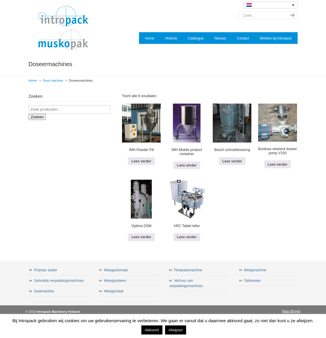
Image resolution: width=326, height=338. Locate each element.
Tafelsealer (252, 281)
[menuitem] (270, 4)
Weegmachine (255, 270)
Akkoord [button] (152, 330)
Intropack (65, 28)
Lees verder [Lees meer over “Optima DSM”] (141, 237)
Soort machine (53, 80)
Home (32, 80)
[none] (270, 4)
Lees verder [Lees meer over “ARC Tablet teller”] (187, 237)
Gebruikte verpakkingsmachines (59, 281)
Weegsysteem (115, 281)
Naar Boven (291, 311)
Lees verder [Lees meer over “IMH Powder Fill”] (141, 161)
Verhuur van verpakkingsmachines (186, 283)
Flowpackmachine (188, 270)
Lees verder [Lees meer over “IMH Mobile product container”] (187, 165)
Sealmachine (44, 291)
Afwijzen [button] (176, 330)
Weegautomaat (116, 270)
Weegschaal (113, 291)
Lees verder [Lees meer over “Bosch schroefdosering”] (232, 161)
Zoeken (37, 117)
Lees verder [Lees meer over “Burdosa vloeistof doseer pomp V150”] (277, 164)
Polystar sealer (45, 270)
